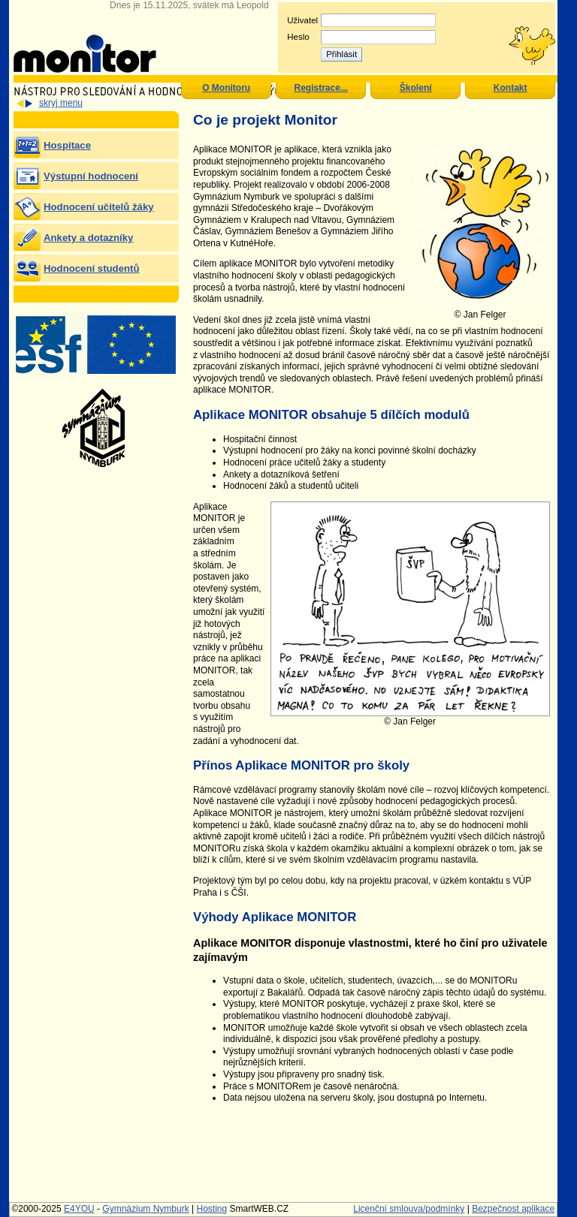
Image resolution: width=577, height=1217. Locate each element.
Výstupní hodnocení (91, 176)
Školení (416, 88)
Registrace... (321, 88)
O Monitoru (226, 88)
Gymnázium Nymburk (145, 1208)
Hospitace (67, 145)
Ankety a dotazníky (88, 237)
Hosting (211, 1208)
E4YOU (79, 1208)
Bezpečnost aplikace (513, 1208)
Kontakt (510, 88)
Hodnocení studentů (91, 268)
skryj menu (61, 103)
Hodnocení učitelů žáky (99, 206)
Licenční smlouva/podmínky (408, 1208)
